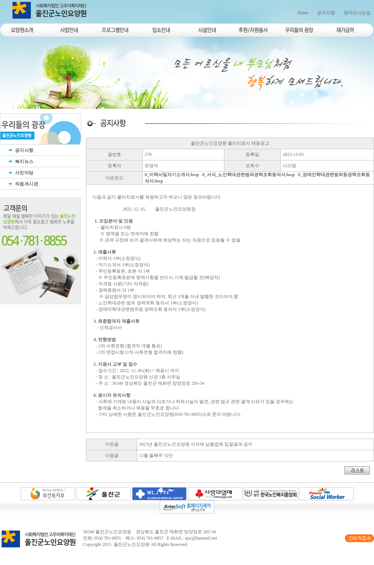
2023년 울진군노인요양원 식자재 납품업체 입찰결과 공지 (195, 444)
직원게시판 (22, 184)
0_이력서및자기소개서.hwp (172, 174)
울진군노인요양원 (132, 544)
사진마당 (20, 173)
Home (303, 12)
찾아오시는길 (357, 12)
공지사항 (326, 12)
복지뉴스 (20, 162)
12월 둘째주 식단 (156, 455)
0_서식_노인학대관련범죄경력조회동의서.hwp (248, 174)
